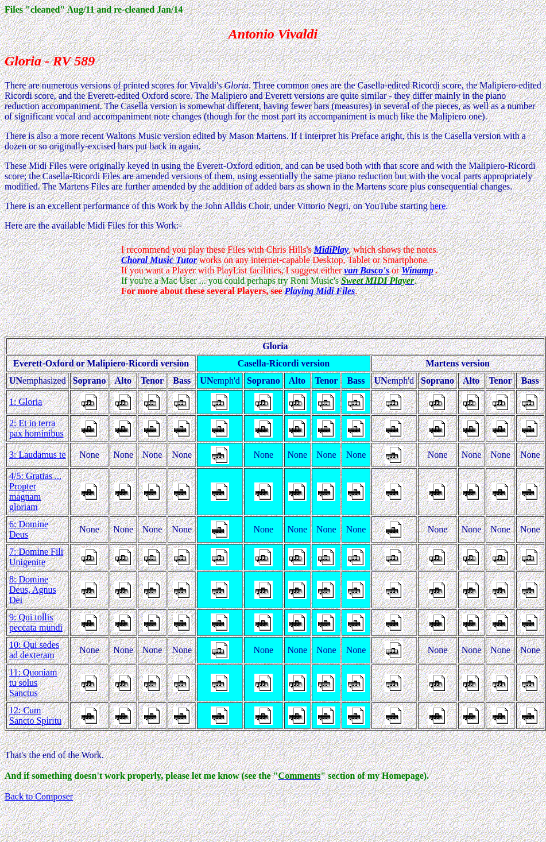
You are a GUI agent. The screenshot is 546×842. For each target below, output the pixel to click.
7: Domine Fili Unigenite (36, 557)
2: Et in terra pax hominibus (36, 428)
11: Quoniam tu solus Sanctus (33, 682)
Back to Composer (39, 796)
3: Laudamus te (37, 454)
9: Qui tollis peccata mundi (36, 622)
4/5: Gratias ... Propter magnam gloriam (35, 491)
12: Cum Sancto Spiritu (35, 715)
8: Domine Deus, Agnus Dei (32, 589)
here (438, 206)
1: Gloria (25, 402)
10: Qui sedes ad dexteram (34, 650)
